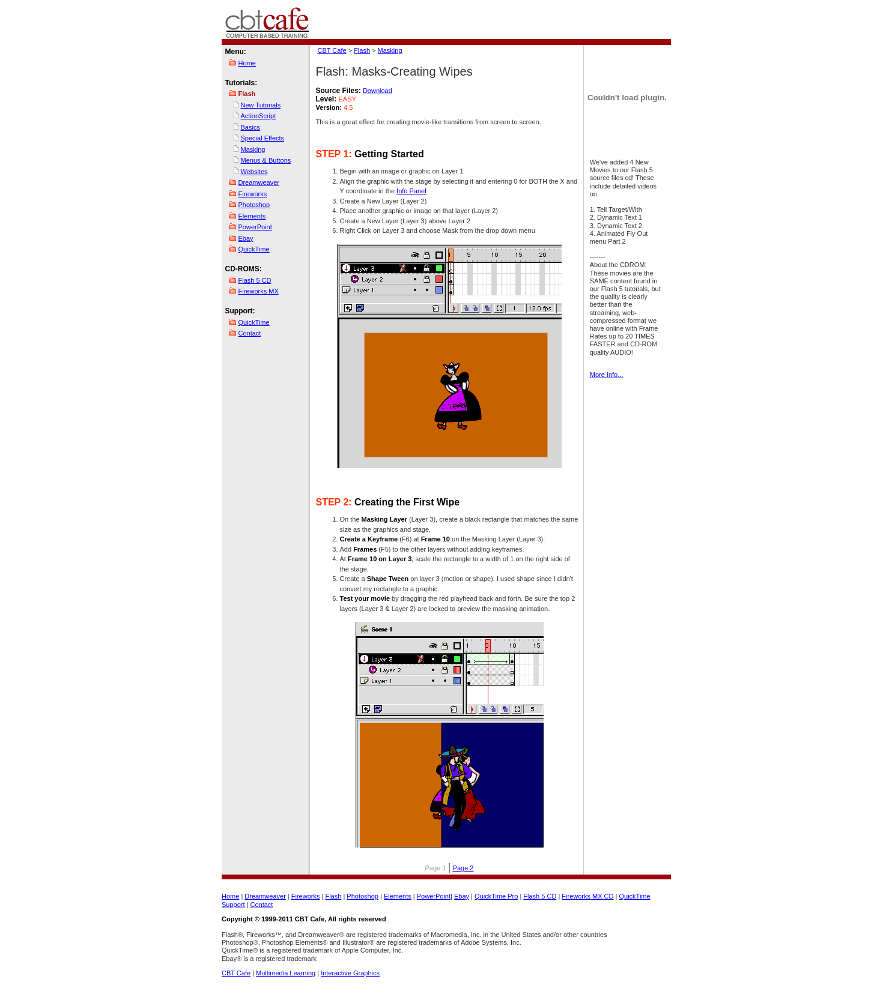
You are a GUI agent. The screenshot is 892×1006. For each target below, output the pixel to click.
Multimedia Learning (285, 973)
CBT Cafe (332, 50)
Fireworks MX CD (587, 896)
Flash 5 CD (255, 280)
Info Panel (411, 190)
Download (377, 90)
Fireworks (252, 193)
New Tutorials (261, 105)
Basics (250, 127)
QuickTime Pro (496, 896)
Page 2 (463, 868)
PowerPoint (255, 226)
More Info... (606, 374)
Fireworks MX (258, 291)
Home (247, 63)
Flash (362, 50)
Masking (253, 149)
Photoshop (254, 204)
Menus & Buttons (266, 160)
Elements (252, 216)
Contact (249, 333)
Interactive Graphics (350, 973)
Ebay (245, 238)
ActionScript (258, 115)
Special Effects (263, 138)
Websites (254, 171)
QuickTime (254, 249)
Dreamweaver (258, 182)
